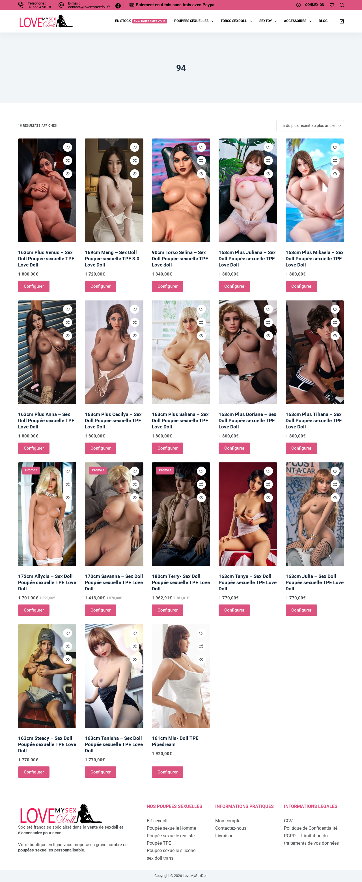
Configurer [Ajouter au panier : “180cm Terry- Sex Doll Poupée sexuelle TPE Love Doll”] (168, 610)
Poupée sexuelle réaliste (171, 835)
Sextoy (269, 21)
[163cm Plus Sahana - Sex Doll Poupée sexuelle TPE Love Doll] (181, 352)
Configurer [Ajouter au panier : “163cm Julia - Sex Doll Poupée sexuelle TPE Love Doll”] (301, 610)
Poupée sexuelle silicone (171, 850)
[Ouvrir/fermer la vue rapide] (67, 173)
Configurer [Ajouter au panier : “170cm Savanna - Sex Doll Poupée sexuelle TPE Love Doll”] (100, 610)
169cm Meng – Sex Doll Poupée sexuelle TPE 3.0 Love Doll (112, 259)
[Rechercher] (342, 5)
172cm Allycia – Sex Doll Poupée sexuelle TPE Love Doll (47, 582)
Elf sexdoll (157, 821)
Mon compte (227, 821)
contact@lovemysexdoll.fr (89, 7)
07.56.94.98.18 (39, 7)
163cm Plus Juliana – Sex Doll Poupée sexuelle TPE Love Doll (247, 259)
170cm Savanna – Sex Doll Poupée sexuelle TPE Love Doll (114, 582)
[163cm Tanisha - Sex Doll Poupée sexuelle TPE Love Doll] (114, 676)
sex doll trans (160, 858)
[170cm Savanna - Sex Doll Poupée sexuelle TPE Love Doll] (114, 514)
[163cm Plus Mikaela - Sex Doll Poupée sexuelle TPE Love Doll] (315, 190)
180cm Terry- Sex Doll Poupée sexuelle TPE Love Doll (181, 582)
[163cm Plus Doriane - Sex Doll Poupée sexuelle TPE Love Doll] (248, 352)
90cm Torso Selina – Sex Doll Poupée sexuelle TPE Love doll (180, 259)
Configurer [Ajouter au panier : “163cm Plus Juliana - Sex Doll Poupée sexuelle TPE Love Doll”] (234, 286)
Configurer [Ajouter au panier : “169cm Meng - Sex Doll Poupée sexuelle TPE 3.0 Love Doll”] (100, 286)
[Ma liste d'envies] (332, 5)
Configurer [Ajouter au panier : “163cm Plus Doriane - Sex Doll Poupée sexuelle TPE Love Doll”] (234, 448)
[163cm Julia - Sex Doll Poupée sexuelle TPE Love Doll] (315, 514)
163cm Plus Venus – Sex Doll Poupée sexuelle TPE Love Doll (46, 259)
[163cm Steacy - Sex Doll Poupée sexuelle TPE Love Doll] (47, 676)
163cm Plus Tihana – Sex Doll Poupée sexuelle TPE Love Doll (314, 420)
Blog (323, 21)
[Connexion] (310, 5)
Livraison (224, 835)
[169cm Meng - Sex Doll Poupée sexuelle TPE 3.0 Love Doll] (114, 190)
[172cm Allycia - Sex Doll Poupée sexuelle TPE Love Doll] (47, 514)
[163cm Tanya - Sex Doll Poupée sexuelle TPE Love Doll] (248, 514)
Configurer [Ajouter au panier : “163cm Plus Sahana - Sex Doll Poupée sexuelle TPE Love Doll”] (168, 448)
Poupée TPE (159, 843)
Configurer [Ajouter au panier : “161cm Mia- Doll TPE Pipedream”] (168, 772)
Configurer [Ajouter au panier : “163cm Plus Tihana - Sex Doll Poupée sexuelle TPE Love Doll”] (301, 448)
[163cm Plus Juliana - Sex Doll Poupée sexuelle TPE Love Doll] (248, 190)
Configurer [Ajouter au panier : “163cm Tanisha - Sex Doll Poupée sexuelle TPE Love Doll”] (100, 772)
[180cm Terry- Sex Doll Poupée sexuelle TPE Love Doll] (181, 514)
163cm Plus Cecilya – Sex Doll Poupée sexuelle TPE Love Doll (113, 420)
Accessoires (299, 21)
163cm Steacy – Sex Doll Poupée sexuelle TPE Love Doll (47, 744)
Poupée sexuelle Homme (171, 828)
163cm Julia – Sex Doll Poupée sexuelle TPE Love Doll (315, 582)
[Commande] (310, 125)
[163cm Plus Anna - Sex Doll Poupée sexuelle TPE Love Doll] (47, 352)
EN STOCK (141, 21)
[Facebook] (118, 5)
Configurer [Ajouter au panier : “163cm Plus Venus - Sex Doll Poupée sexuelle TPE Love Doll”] (34, 286)
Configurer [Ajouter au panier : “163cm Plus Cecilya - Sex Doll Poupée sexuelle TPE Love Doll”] (100, 448)
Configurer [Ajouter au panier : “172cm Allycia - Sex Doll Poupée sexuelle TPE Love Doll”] (34, 610)
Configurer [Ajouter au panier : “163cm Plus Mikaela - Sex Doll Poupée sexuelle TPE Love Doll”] (301, 286)
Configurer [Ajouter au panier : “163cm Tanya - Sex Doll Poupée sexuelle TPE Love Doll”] (234, 610)
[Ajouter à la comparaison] (67, 160)
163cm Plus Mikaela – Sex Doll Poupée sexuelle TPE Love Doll (315, 259)
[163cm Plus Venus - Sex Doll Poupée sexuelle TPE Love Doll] (47, 190)
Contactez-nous (230, 828)
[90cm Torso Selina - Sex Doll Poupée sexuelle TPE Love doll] (181, 190)
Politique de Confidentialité (310, 828)
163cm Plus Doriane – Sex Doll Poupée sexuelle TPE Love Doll (247, 420)
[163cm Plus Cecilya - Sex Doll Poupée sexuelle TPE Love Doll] (114, 352)
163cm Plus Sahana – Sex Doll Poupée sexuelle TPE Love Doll (180, 420)
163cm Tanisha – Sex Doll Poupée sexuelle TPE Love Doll (114, 744)
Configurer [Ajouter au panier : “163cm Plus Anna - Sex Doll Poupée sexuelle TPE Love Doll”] (34, 448)
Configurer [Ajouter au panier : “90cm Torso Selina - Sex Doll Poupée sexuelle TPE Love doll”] (168, 286)
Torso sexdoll (237, 21)
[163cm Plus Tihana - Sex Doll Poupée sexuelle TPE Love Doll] (315, 352)
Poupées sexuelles (195, 21)
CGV (288, 821)
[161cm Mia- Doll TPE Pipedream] (181, 676)
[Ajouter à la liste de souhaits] (67, 147)
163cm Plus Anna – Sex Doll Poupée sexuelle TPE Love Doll (46, 420)
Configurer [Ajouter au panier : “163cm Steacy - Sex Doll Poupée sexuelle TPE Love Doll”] (34, 772)
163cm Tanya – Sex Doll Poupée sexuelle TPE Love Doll (248, 582)
